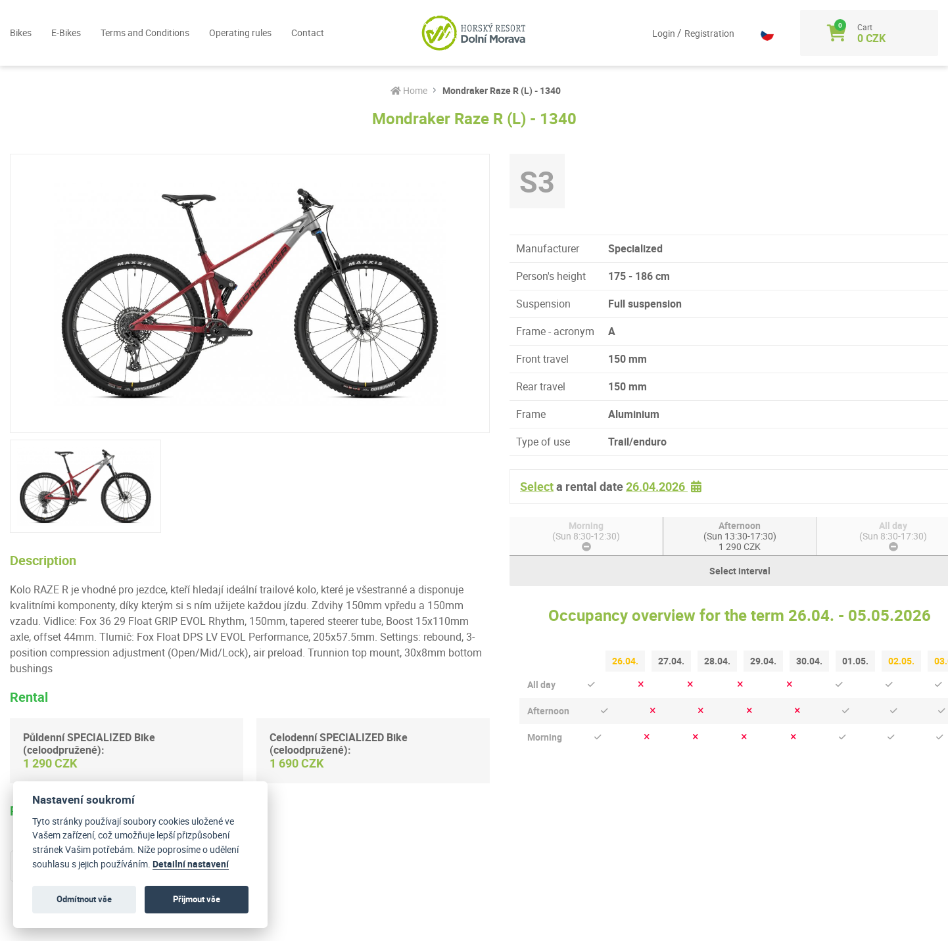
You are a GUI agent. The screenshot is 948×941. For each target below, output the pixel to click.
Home (409, 90)
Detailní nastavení (191, 864)
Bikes (21, 32)
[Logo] (474, 33)
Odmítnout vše (84, 899)
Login (664, 33)
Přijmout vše (196, 899)
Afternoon (739, 536)
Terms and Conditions (145, 32)
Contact (307, 32)
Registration (709, 33)
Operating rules (240, 32)
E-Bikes (66, 32)
